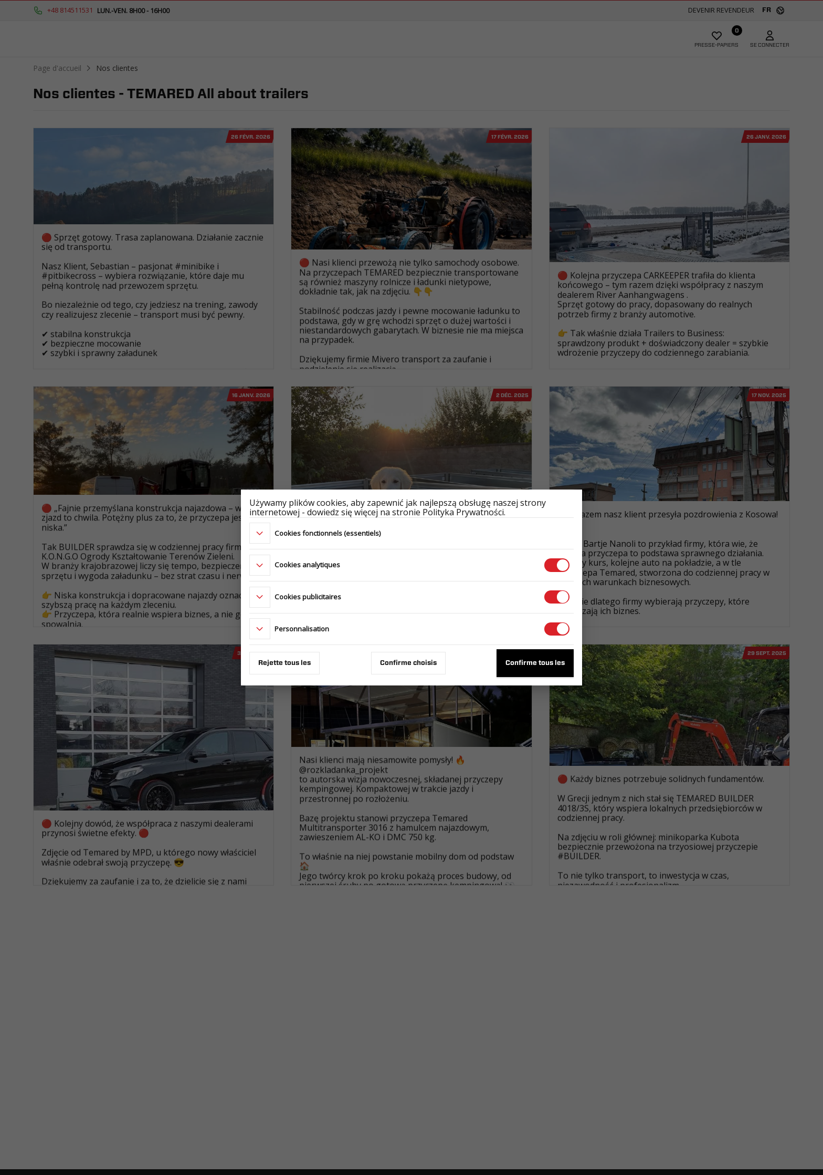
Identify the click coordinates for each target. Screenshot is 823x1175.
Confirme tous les (535, 663)
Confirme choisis (408, 663)
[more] (259, 533)
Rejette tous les (284, 663)
